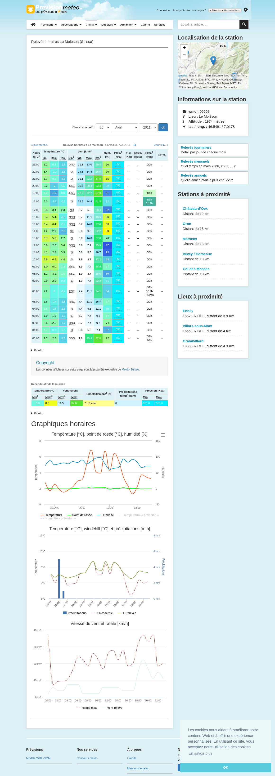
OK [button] (225, 767)
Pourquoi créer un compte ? (190, 10)
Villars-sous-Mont (213, 329)
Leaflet (183, 75)
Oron (213, 226)
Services (159, 24)
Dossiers (108, 24)
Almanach (128, 24)
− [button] (184, 55)
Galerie (145, 24)
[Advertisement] (99, 85)
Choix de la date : (83, 127)
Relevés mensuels (213, 164)
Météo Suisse (130, 369)
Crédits (131, 758)
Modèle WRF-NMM (38, 758)
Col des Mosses (213, 272)
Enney (213, 313)
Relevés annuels (213, 178)
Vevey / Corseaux (213, 257)
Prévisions (48, 24)
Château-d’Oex (213, 211)
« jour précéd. (39, 144)
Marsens (213, 241)
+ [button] (184, 48)
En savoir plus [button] (200, 753)
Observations (71, 24)
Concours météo (87, 758)
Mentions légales (138, 768)
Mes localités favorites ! (225, 10)
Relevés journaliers (213, 150)
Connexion (163, 10)
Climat (91, 24)
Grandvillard (213, 344)
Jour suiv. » (161, 144)
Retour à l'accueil (54, 9)
